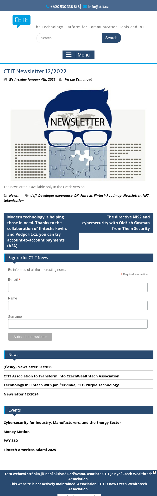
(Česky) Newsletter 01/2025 (28, 366)
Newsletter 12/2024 (21, 394)
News (13, 195)
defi (34, 195)
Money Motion (17, 431)
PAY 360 (11, 440)
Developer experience (55, 195)
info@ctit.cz (98, 7)
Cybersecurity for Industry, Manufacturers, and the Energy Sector (62, 422)
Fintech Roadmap (107, 195)
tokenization (14, 200)
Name (12, 298)
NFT (146, 195)
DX (76, 195)
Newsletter (132, 195)
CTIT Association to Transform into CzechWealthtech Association (61, 376)
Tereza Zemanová (78, 79)
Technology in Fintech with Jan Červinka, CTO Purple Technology (61, 384)
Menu (78, 55)
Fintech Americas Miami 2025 (30, 449)
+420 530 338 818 (65, 7)
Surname (15, 316)
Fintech (86, 195)
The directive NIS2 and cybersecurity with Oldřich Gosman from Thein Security (116, 222)
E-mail (14, 279)
